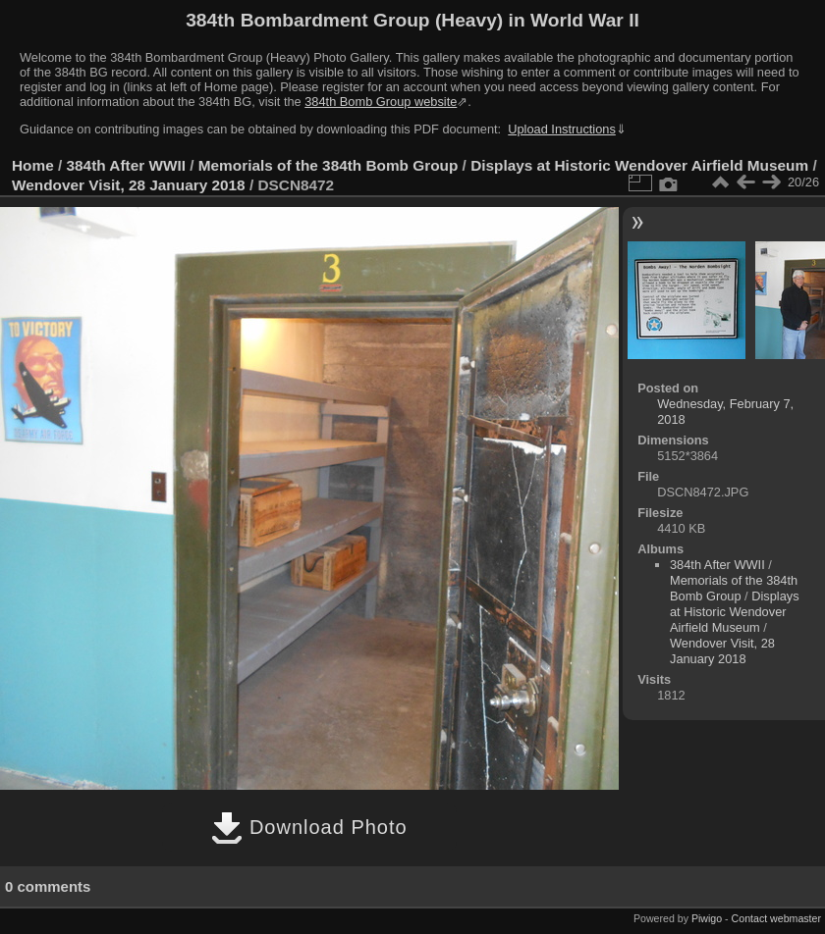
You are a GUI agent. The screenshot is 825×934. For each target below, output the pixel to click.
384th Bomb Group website (380, 101)
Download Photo (309, 827)
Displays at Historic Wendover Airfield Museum (639, 165)
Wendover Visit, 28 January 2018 (129, 185)
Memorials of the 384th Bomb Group (328, 165)
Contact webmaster (776, 918)
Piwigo (706, 918)
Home (33, 165)
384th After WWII (126, 165)
